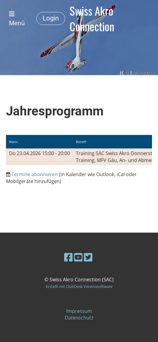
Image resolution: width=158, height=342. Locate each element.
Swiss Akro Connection (92, 18)
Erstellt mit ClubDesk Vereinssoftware (79, 286)
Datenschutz (79, 317)
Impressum (79, 311)
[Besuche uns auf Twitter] (88, 257)
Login (51, 18)
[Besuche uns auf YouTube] (78, 257)
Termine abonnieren (34, 174)
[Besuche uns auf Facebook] (68, 257)
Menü (17, 19)
